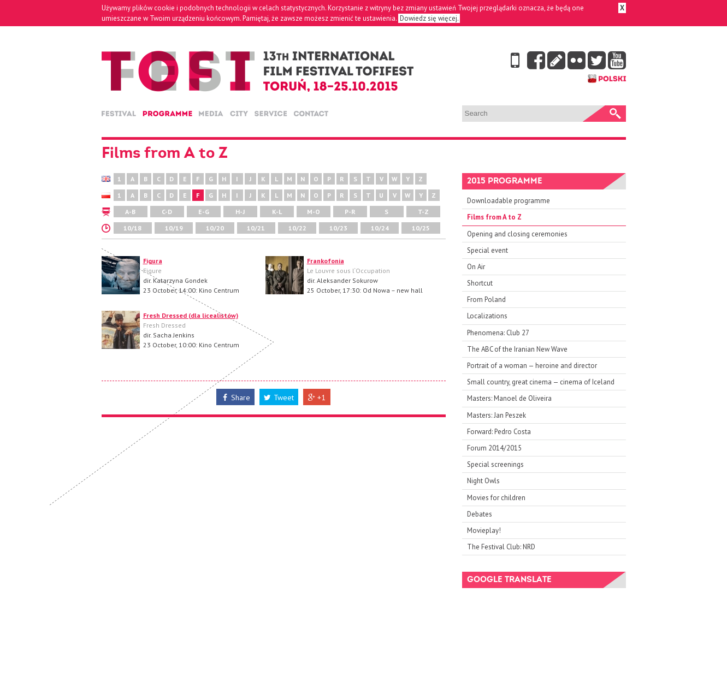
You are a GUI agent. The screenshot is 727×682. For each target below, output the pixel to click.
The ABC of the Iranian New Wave (517, 349)
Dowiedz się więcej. (429, 18)
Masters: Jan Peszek (496, 415)
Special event (487, 250)
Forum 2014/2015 (494, 448)
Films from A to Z (494, 217)
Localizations (487, 316)
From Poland (486, 299)
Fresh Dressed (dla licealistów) (190, 315)
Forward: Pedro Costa (499, 431)
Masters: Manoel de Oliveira (509, 398)
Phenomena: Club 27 (498, 332)
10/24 (380, 228)
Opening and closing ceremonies (517, 234)
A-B (130, 211)
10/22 (297, 228)
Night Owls (483, 480)
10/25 (421, 228)
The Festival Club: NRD (501, 546)
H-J (240, 211)
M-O (313, 211)
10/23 (338, 228)
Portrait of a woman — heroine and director (532, 365)
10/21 (256, 228)
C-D (167, 211)
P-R (350, 211)
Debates (479, 514)
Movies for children (496, 497)
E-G (203, 211)
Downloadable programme (508, 200)
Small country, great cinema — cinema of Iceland (540, 382)
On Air (476, 266)
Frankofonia (325, 261)
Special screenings (495, 464)
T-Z (423, 211)
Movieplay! (484, 530)
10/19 (174, 228)
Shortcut (480, 283)
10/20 (215, 228)
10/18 (132, 228)
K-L (277, 211)
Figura (152, 261)
